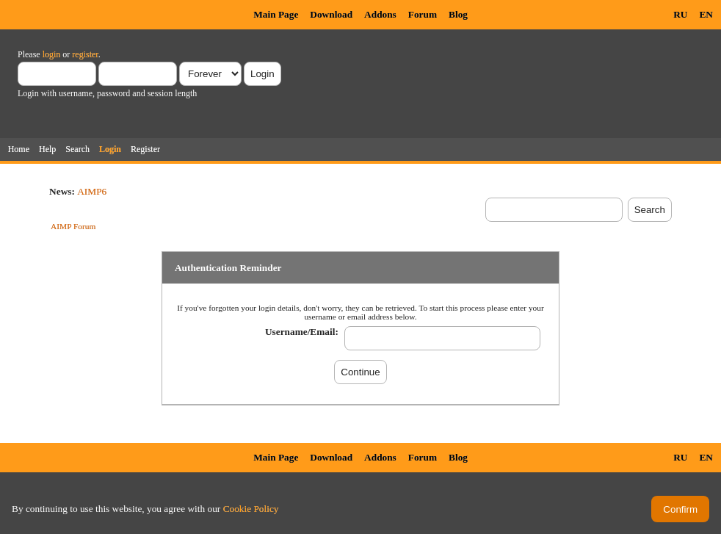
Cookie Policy (251, 508)
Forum (422, 14)
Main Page (275, 14)
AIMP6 (91, 191)
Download (331, 14)
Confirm (680, 509)
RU (680, 14)
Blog (458, 14)
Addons (380, 14)
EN (706, 14)
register (85, 54)
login (52, 54)
